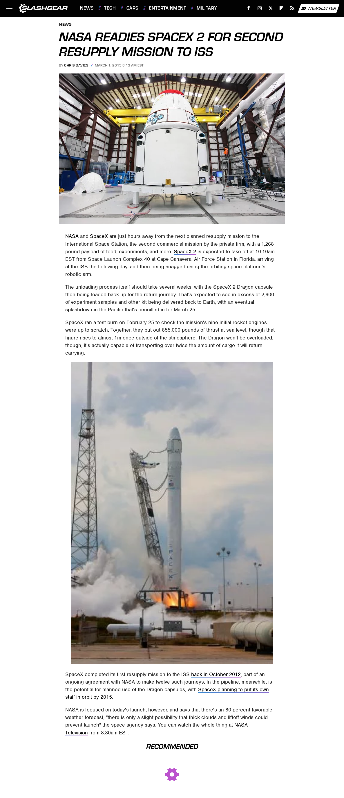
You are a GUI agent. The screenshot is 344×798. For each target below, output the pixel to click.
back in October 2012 (216, 674)
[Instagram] (260, 8)
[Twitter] (270, 8)
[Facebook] (249, 8)
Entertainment (167, 8)
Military (207, 8)
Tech (110, 8)
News (86, 8)
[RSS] (292, 8)
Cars (132, 8)
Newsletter (318, 8)
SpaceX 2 (185, 251)
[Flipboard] (281, 8)
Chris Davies (76, 65)
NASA (72, 236)
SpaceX (99, 236)
